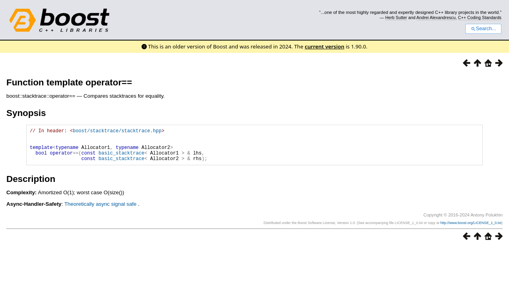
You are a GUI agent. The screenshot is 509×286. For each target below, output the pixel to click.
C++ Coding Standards (479, 17)
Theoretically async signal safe (101, 211)
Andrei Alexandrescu (436, 17)
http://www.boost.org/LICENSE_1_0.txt (470, 230)
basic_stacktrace (121, 158)
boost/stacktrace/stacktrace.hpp (117, 131)
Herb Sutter (396, 17)
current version (324, 46)
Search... (483, 28)
